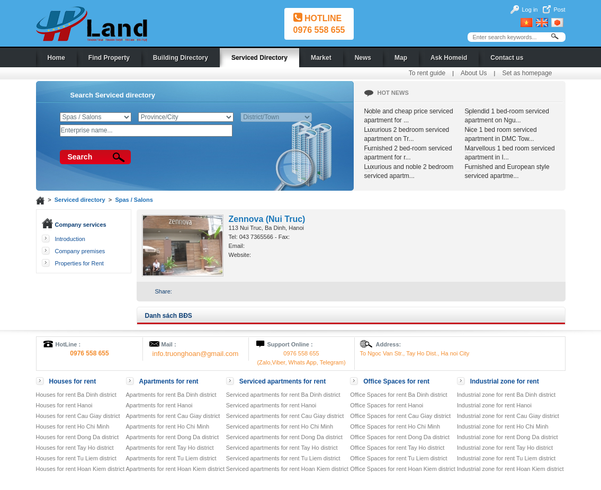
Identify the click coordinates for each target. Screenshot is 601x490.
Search (80, 157)
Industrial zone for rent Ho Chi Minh (503, 426)
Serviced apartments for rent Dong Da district (284, 437)
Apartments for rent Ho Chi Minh (168, 426)
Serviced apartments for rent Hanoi (271, 405)
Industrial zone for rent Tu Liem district (506, 458)
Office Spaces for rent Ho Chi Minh (395, 426)
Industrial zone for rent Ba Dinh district (506, 394)
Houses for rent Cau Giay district (78, 416)
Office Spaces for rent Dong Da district (400, 437)
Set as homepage (527, 73)
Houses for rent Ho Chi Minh (73, 426)
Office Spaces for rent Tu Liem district (398, 458)
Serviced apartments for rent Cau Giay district (285, 416)
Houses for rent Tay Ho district (75, 447)
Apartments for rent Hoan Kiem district (175, 469)
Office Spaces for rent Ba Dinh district (398, 394)
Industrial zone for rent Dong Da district (507, 437)
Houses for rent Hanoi (64, 405)
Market (321, 57)
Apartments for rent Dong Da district (172, 437)
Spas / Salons (134, 200)
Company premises (80, 251)
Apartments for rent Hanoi (159, 405)
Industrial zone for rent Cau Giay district (508, 416)
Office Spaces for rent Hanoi (386, 405)
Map (400, 57)
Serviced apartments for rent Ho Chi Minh (279, 426)
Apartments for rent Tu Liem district (171, 458)
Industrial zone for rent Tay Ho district (505, 447)
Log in (530, 9)
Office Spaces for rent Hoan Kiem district (402, 469)
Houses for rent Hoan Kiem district (80, 469)
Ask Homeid (448, 57)
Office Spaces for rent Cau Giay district (400, 416)
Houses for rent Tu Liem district (76, 458)
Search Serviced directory (112, 95)
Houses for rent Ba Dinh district (76, 394)
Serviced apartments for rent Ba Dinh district (283, 394)
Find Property (109, 57)
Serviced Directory (259, 57)
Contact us (506, 57)
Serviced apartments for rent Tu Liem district (283, 458)
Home (56, 57)
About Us (474, 73)
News (363, 57)
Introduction (70, 239)
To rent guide (427, 73)
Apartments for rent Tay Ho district (170, 447)
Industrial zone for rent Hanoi (494, 405)
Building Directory (180, 57)
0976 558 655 (319, 29)
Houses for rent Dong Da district (77, 437)
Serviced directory (80, 200)
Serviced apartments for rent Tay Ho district (282, 447)
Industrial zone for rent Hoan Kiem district (510, 469)
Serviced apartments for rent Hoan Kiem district (287, 469)
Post (559, 9)
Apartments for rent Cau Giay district (173, 416)
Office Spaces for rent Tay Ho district (397, 447)
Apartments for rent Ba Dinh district (171, 394)
